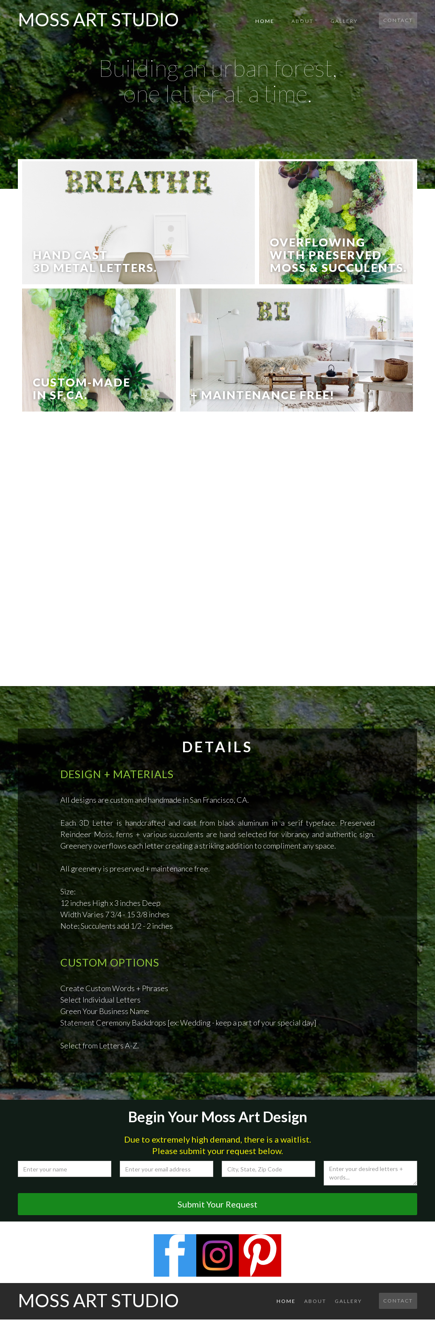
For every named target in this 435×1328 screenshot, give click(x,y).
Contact (398, 20)
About (302, 21)
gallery (344, 21)
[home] (98, 17)
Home (264, 21)
